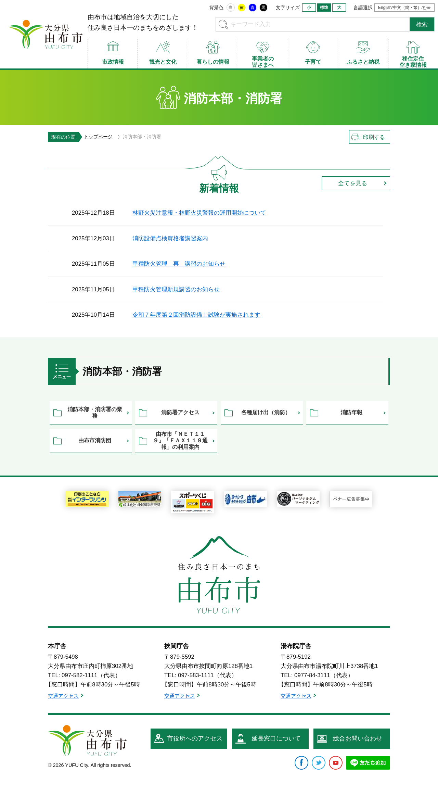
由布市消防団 (94, 440)
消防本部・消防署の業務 (94, 412)
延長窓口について (276, 738)
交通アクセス (63, 696)
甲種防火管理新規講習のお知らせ (176, 289)
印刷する (374, 137)
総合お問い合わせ (357, 738)
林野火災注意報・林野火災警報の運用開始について (199, 213)
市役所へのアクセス (194, 738)
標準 (324, 7)
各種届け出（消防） (266, 412)
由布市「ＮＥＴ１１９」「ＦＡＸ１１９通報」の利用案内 (180, 440)
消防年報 (351, 412)
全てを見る (352, 183)
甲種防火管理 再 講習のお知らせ (179, 264)
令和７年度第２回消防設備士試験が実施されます (196, 315)
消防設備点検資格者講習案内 (170, 238)
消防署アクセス (180, 412)
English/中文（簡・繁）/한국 (404, 7)
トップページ (98, 136)
